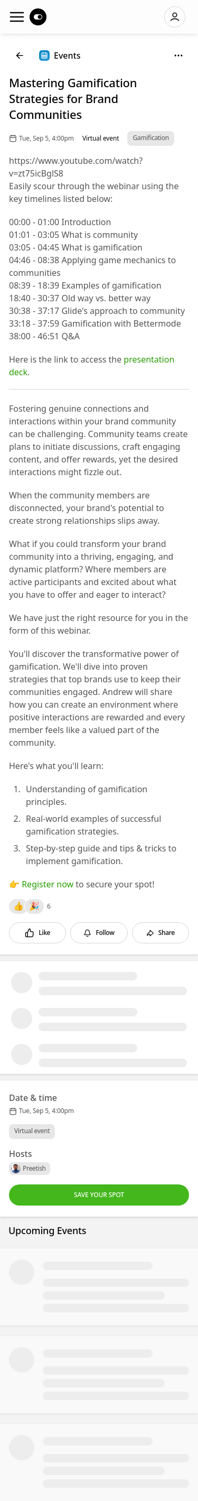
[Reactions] (18, 906)
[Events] (59, 55)
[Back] (19, 55)
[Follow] (98, 932)
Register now (47, 884)
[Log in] (174, 16)
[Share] (160, 932)
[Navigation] (16, 16)
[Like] (37, 932)
